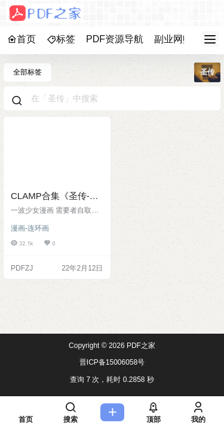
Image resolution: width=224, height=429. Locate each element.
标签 (61, 39)
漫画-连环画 (30, 228)
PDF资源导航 (114, 39)
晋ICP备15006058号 (112, 362)
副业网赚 (173, 39)
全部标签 (27, 72)
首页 (21, 39)
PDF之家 (140, 345)
